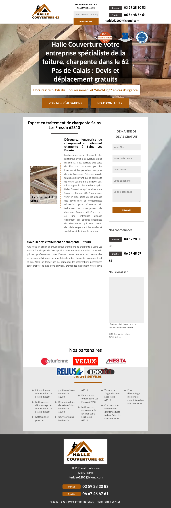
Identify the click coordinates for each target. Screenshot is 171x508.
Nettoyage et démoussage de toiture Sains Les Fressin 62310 (43, 407)
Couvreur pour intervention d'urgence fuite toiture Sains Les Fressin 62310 (113, 412)
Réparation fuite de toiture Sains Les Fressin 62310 (66, 407)
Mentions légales (109, 502)
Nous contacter (109, 103)
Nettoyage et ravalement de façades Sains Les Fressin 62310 (88, 414)
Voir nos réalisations (65, 103)
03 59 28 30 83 (127, 7)
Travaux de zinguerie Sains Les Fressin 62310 (112, 395)
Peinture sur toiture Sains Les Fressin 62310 (89, 398)
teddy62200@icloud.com (122, 21)
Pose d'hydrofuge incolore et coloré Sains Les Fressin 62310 (136, 397)
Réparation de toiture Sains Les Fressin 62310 (43, 393)
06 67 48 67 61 (127, 15)
